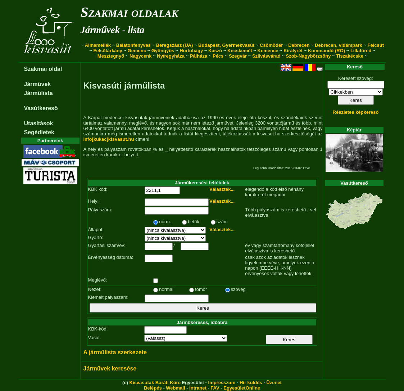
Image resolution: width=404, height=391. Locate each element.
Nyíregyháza (171, 56)
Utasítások (38, 123)
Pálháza (198, 56)
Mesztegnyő (110, 56)
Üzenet (274, 382)
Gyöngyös (162, 50)
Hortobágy (191, 50)
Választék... (222, 189)
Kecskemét (239, 50)
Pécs (218, 56)
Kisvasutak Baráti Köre (155, 382)
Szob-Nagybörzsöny (308, 56)
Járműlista (38, 93)
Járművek (37, 84)
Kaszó (215, 50)
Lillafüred (361, 50)
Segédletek (39, 132)
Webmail (175, 388)
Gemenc (137, 50)
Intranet (197, 388)
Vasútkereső (41, 108)
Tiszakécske (349, 56)
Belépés (153, 388)
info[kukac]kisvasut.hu (108, 139)
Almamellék (98, 45)
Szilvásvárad (266, 56)
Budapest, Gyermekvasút (226, 45)
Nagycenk (140, 56)
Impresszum (221, 382)
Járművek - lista (113, 29)
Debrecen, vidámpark (338, 45)
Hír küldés (251, 382)
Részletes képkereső (356, 112)
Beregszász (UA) (174, 45)
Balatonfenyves (133, 45)
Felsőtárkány (108, 50)
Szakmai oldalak (129, 12)
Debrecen (298, 45)
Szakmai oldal (43, 69)
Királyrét (293, 50)
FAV (214, 388)
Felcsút (376, 45)
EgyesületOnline (241, 388)
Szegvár (238, 56)
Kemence (268, 50)
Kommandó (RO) (326, 50)
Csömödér (271, 45)
